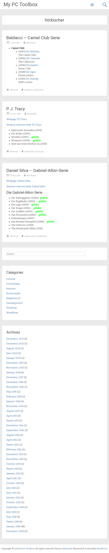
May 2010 (11, 516)
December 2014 (15, 425)
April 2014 (11, 439)
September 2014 (15, 430)
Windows (11, 307)
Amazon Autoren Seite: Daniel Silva (25, 186)
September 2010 (15, 507)
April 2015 (11, 415)
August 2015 (13, 411)
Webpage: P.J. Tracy (16, 119)
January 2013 (13, 473)
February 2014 (14, 449)
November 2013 (15, 459)
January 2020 (13, 358)
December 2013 (14, 454)
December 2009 (15, 531)
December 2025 (15, 338)
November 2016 (15, 386)
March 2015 (12, 420)
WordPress (12, 312)
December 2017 (14, 377)
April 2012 (12, 478)
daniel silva (30, 236)
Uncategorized (14, 303)
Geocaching (13, 283)
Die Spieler (32, 65)
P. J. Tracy (15, 108)
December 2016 (15, 382)
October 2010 (13, 502)
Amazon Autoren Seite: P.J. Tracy (23, 124)
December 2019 (15, 362)
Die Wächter (33, 51)
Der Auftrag (32, 78)
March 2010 (12, 521)
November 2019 (15, 367)
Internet (10, 288)
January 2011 (13, 497)
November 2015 (15, 406)
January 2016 (13, 401)
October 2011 (13, 483)
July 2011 (11, 487)
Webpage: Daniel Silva (18, 180)
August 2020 (13, 348)
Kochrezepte (13, 293)
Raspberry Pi (13, 298)
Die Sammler (33, 58)
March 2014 (12, 444)
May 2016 (11, 391)
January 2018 (13, 372)
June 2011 (11, 492)
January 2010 (13, 526)
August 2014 (13, 435)
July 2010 (11, 512)
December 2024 (15, 343)
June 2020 (12, 353)
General (14, 90)
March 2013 (12, 468)
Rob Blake (31, 42)
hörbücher (38, 90)
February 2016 (14, 396)
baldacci (29, 90)
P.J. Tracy (40, 151)
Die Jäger (31, 71)
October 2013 (13, 463)
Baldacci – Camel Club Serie (33, 37)
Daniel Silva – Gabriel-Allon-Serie (37, 170)
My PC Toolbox (21, 4)
